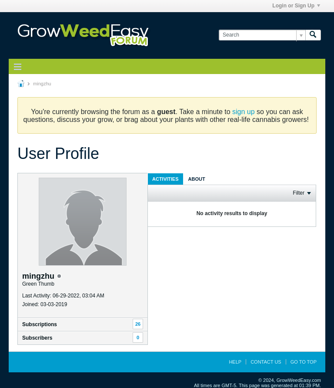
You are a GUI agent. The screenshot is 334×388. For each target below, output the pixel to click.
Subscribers (37, 338)
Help (235, 361)
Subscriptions (39, 324)
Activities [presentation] (165, 179)
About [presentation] (196, 179)
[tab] (165, 179)
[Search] (262, 35)
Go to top (304, 361)
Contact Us (265, 361)
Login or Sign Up (296, 6)
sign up (243, 111)
